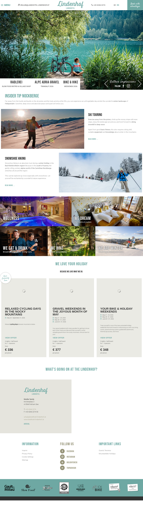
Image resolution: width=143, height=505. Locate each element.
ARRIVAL (27, 424)
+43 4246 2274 (99, 5)
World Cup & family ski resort (111, 252)
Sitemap (25, 460)
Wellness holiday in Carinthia (15, 222)
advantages (135, 6)
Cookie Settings (27, 457)
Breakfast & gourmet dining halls (17, 252)
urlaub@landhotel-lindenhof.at (34, 5)
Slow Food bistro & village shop (16, 86)
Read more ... (93, 139)
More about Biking (59, 252)
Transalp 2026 (47, 86)
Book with (135, 4)
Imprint (24, 450)
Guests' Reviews (105, 450)
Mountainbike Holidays (107, 454)
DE (115, 5)
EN (118, 5)
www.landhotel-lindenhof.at (34, 419)
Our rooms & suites (82, 222)
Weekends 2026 (70, 86)
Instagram (128, 86)
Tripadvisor (71, 468)
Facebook (123, 86)
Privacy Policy (27, 454)
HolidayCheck (72, 462)
